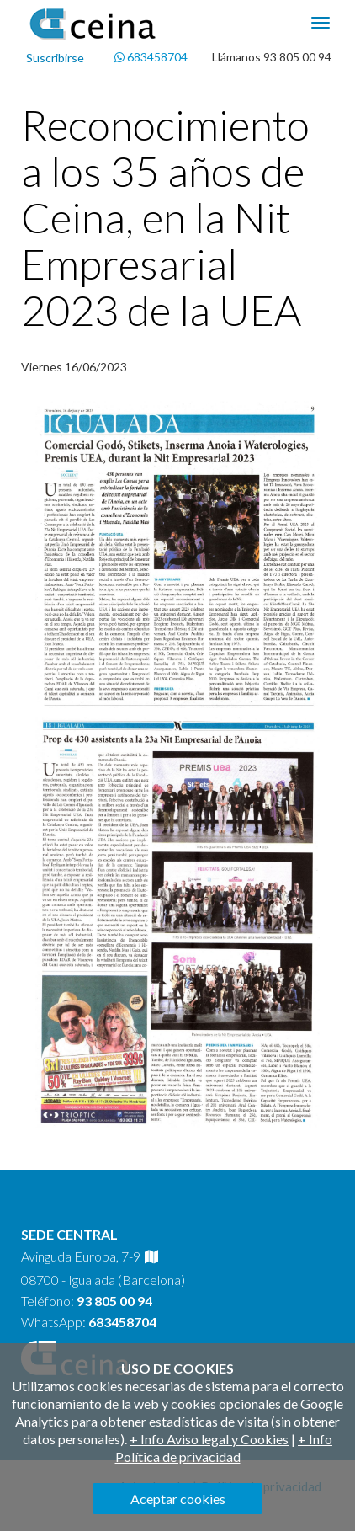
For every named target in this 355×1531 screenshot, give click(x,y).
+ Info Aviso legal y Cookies (209, 1439)
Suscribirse (55, 58)
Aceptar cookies (177, 1499)
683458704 (151, 57)
